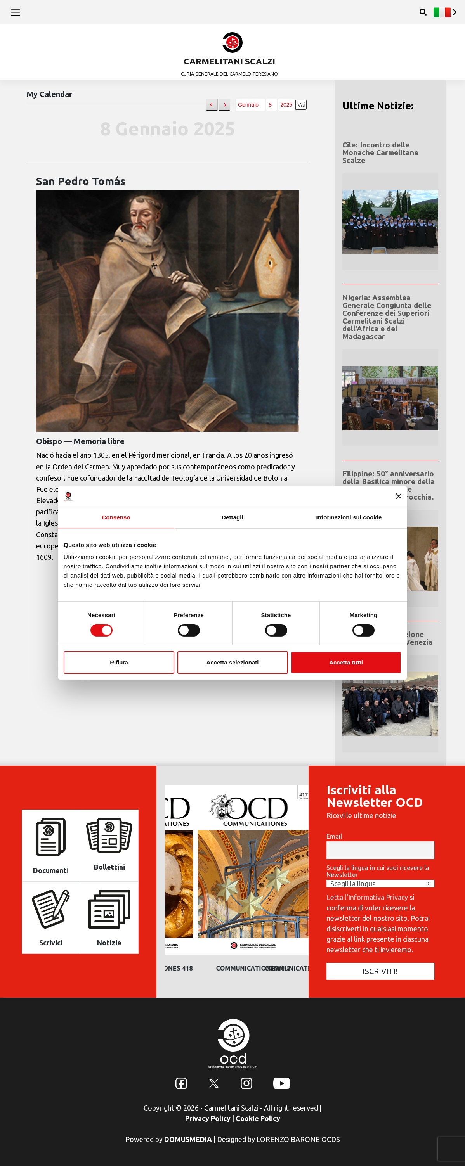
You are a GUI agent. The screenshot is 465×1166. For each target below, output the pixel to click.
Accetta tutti (346, 662)
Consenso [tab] (116, 517)
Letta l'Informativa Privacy (367, 897)
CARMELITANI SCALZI (229, 61)
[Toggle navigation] (16, 12)
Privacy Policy (208, 1118)
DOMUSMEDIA (188, 1139)
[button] (212, 105)
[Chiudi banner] (398, 496)
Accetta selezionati (232, 662)
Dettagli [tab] (232, 517)
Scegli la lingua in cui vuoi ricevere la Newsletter (377, 871)
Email (334, 836)
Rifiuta (119, 662)
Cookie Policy (258, 1118)
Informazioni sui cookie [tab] (349, 517)
